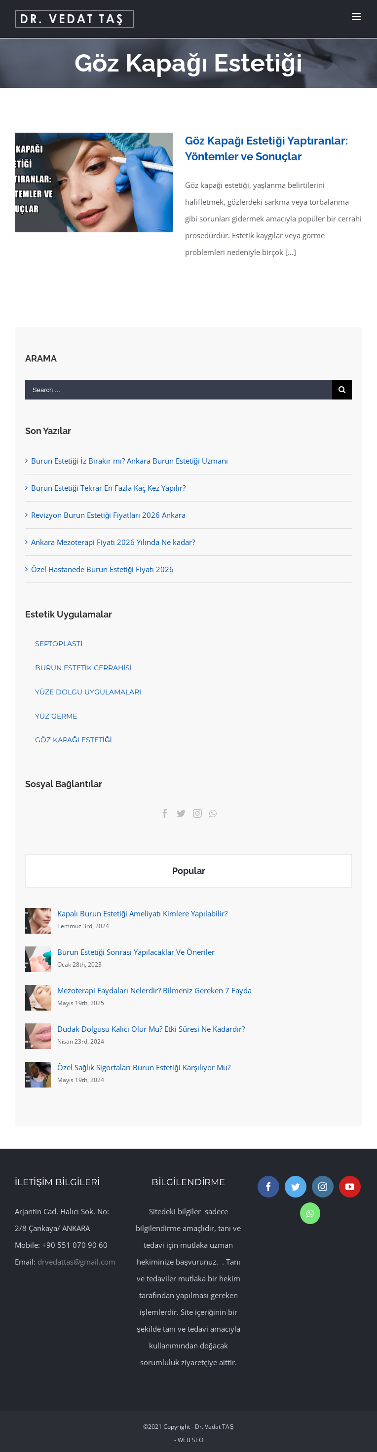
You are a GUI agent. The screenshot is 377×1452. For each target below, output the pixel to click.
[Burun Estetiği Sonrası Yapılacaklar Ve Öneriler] (38, 955)
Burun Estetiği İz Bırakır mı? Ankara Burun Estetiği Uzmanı (129, 461)
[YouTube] (350, 1187)
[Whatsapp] (213, 813)
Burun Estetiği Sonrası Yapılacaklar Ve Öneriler (136, 952)
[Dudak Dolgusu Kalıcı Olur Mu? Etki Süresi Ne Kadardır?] (38, 1032)
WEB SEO (190, 1440)
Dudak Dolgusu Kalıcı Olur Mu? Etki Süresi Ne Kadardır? (151, 1029)
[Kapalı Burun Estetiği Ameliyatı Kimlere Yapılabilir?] (38, 916)
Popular (188, 871)
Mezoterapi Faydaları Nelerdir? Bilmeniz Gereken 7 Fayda (154, 990)
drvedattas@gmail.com (76, 1262)
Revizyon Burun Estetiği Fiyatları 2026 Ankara (108, 515)
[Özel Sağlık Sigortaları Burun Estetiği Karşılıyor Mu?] (38, 1070)
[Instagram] (197, 813)
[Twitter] (181, 813)
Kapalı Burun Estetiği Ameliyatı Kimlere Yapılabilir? (142, 913)
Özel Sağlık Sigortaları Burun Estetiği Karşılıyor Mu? (143, 1067)
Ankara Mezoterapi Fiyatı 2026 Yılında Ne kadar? (113, 542)
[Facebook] (164, 813)
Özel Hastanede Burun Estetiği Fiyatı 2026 (102, 569)
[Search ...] (178, 389)
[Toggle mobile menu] (357, 16)
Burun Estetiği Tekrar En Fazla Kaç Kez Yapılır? (108, 488)
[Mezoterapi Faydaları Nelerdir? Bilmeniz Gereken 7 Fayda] (38, 993)
